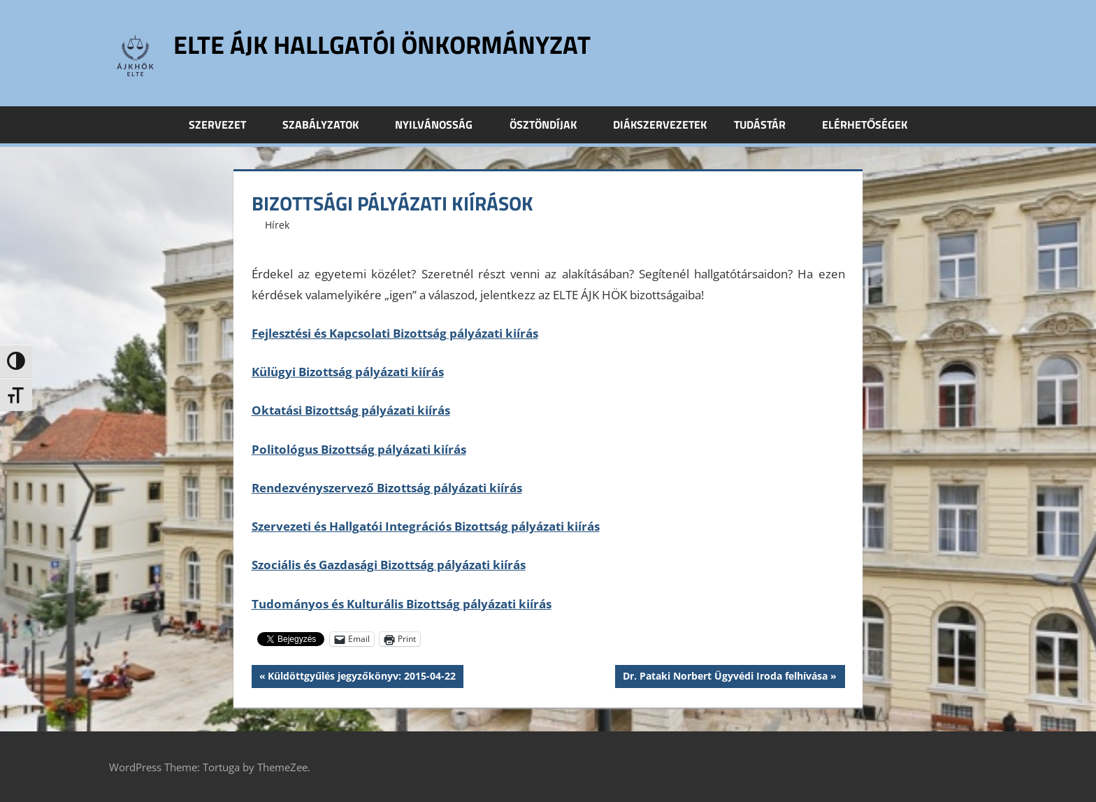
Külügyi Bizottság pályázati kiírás (348, 372)
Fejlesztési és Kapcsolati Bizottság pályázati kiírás (395, 333)
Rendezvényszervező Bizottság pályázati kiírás (387, 488)
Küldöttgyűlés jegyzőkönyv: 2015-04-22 (361, 677)
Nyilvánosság (441, 124)
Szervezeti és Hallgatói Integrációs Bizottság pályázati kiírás (426, 526)
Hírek (277, 224)
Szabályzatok (328, 124)
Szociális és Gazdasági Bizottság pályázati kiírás (389, 565)
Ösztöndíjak (551, 124)
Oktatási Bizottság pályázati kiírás (351, 410)
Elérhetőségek (864, 124)
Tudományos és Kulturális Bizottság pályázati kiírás (401, 604)
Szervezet (225, 124)
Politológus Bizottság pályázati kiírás (359, 449)
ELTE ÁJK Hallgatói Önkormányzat (382, 44)
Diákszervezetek (660, 124)
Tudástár (767, 124)
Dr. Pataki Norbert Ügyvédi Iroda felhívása (725, 677)
